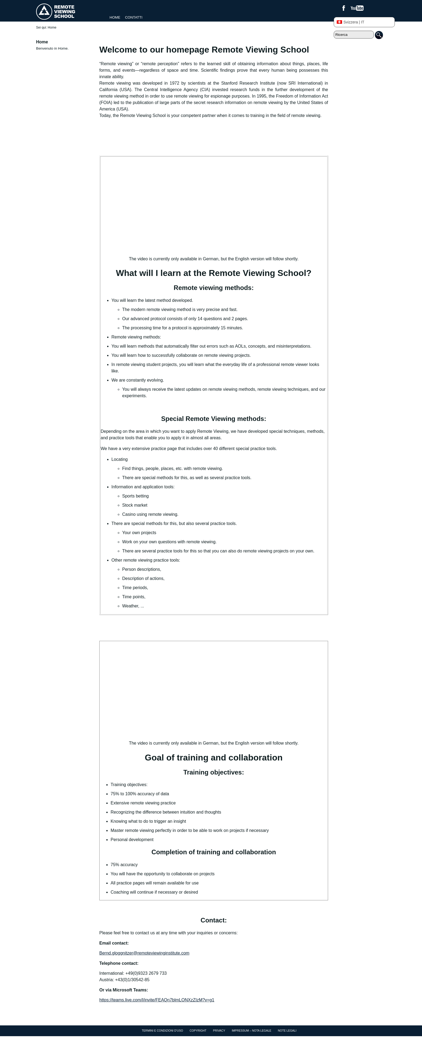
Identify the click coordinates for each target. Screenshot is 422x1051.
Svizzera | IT (350, 22)
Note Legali (287, 1030)
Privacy (219, 1030)
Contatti (133, 17)
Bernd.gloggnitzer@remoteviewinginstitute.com (144, 953)
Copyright (198, 1030)
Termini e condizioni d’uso (162, 1030)
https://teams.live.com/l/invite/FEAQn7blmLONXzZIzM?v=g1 (156, 1000)
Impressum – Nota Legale (251, 1030)
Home (115, 17)
